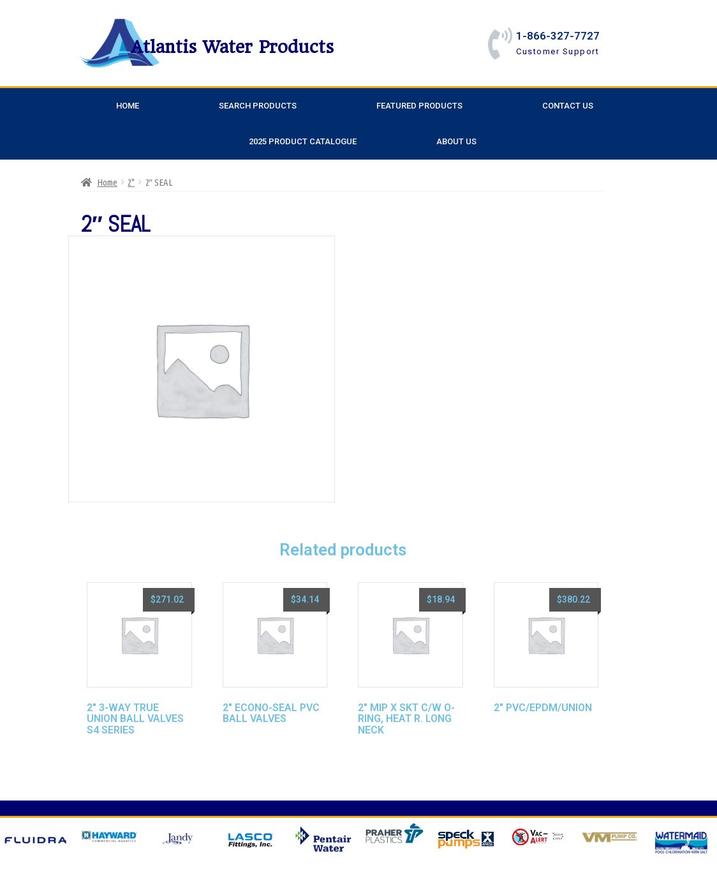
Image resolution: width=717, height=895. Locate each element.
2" (131, 182)
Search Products (258, 105)
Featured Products (419, 105)
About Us (456, 141)
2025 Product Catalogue (303, 141)
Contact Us (567, 105)
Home (127, 105)
